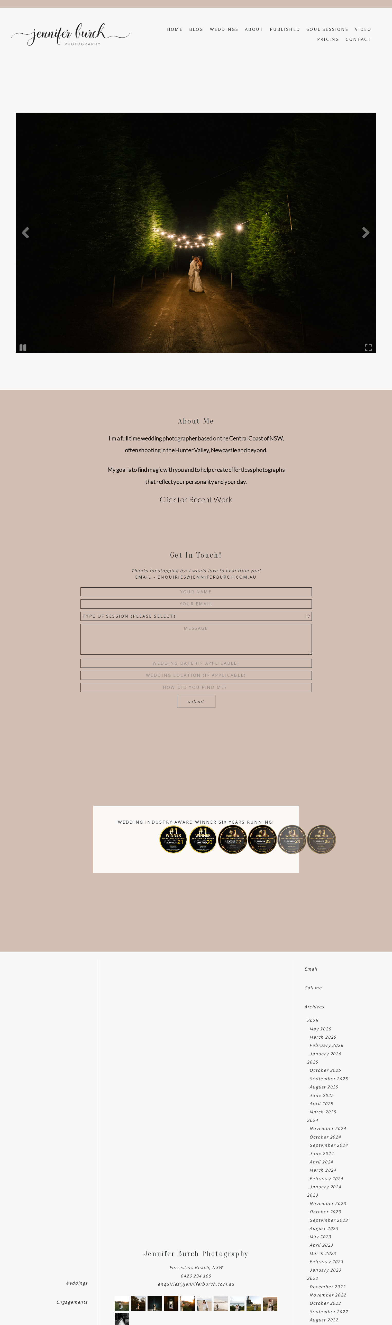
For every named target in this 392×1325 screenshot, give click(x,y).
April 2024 (321, 1162)
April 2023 (321, 1245)
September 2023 (328, 1220)
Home (175, 29)
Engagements (72, 1302)
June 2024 (321, 1153)
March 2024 (322, 1170)
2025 (312, 1062)
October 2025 (325, 1070)
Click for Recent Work (196, 499)
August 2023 (323, 1228)
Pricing (328, 39)
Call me (313, 988)
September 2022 (328, 1311)
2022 (312, 1278)
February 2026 (326, 1045)
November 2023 (327, 1203)
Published (285, 29)
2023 (312, 1195)
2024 (312, 1120)
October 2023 (325, 1212)
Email (310, 969)
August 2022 (323, 1320)
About (254, 29)
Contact (358, 39)
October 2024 (325, 1137)
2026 (312, 1020)
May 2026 (320, 1029)
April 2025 (321, 1103)
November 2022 (327, 1295)
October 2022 (325, 1303)
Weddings (224, 29)
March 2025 (322, 1112)
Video (363, 29)
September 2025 (328, 1079)
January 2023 (325, 1270)
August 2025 (323, 1087)
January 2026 (325, 1054)
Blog (196, 29)
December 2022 (327, 1287)
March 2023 (322, 1253)
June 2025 (321, 1095)
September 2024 (328, 1145)
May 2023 (320, 1236)
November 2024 (327, 1128)
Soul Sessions (328, 29)
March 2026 (322, 1037)
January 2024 (325, 1187)
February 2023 (326, 1261)
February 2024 (326, 1178)
